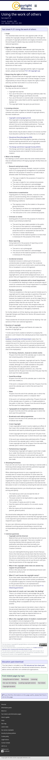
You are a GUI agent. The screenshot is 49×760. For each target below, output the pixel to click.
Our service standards (7, 730)
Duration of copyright (13, 325)
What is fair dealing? (13, 157)
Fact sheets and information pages (11, 714)
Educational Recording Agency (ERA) (20, 137)
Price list (3, 704)
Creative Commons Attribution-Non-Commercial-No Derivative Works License (22, 648)
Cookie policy (5, 736)
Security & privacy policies (8, 733)
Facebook (5, 751)
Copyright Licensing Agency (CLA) (20, 118)
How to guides (5, 717)
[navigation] (35, 5)
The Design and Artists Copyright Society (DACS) (25, 147)
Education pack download (12, 662)
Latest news (4, 727)
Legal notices (5, 739)
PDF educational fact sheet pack (34, 665)
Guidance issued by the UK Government (18, 339)
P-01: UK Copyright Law (32, 71)
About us (3, 711)
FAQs (2, 720)
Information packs (6, 707)
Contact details (5, 743)
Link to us (4, 746)
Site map (3, 723)
